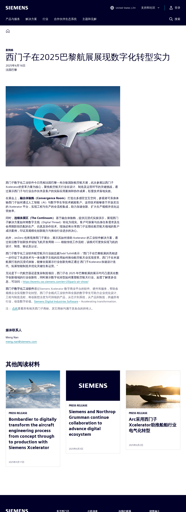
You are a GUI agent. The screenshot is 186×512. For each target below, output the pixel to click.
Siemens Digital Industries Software (56, 301)
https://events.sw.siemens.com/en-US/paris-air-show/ (55, 281)
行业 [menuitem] (45, 19)
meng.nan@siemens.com (21, 341)
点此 (15, 308)
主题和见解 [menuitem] (89, 19)
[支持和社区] (151, 7)
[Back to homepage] (8, 31)
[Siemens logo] (17, 8)
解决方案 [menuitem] (31, 19)
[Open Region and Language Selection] (123, 7)
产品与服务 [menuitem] (13, 19)
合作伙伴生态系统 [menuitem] (65, 19)
